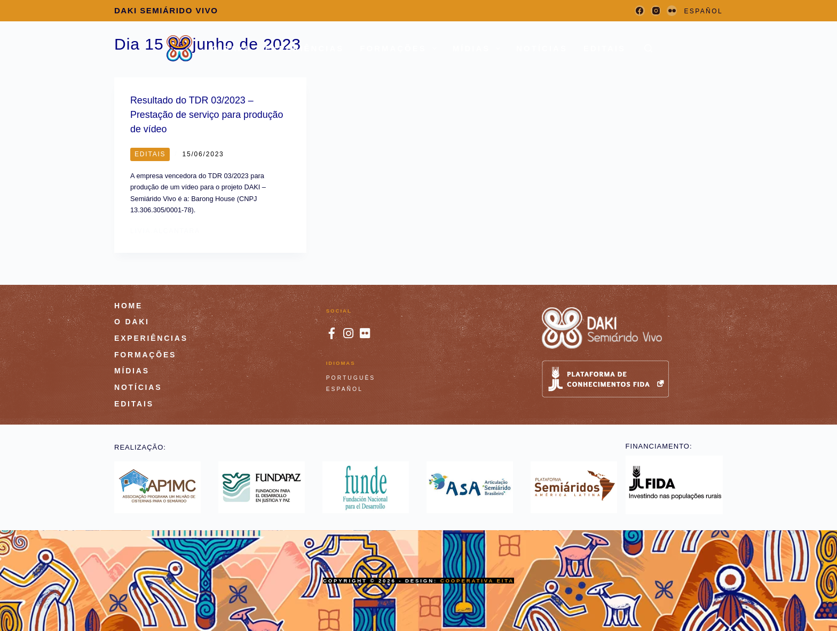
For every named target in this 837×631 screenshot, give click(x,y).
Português (351, 377)
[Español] (703, 11)
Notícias (541, 48)
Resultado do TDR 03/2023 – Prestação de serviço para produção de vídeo (205, 114)
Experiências (304, 48)
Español (344, 389)
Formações (400, 48)
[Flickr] (672, 10)
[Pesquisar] (648, 48)
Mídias (479, 48)
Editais (604, 48)
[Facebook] (640, 10)
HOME (128, 304)
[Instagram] (656, 10)
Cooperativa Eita (477, 580)
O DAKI (230, 48)
